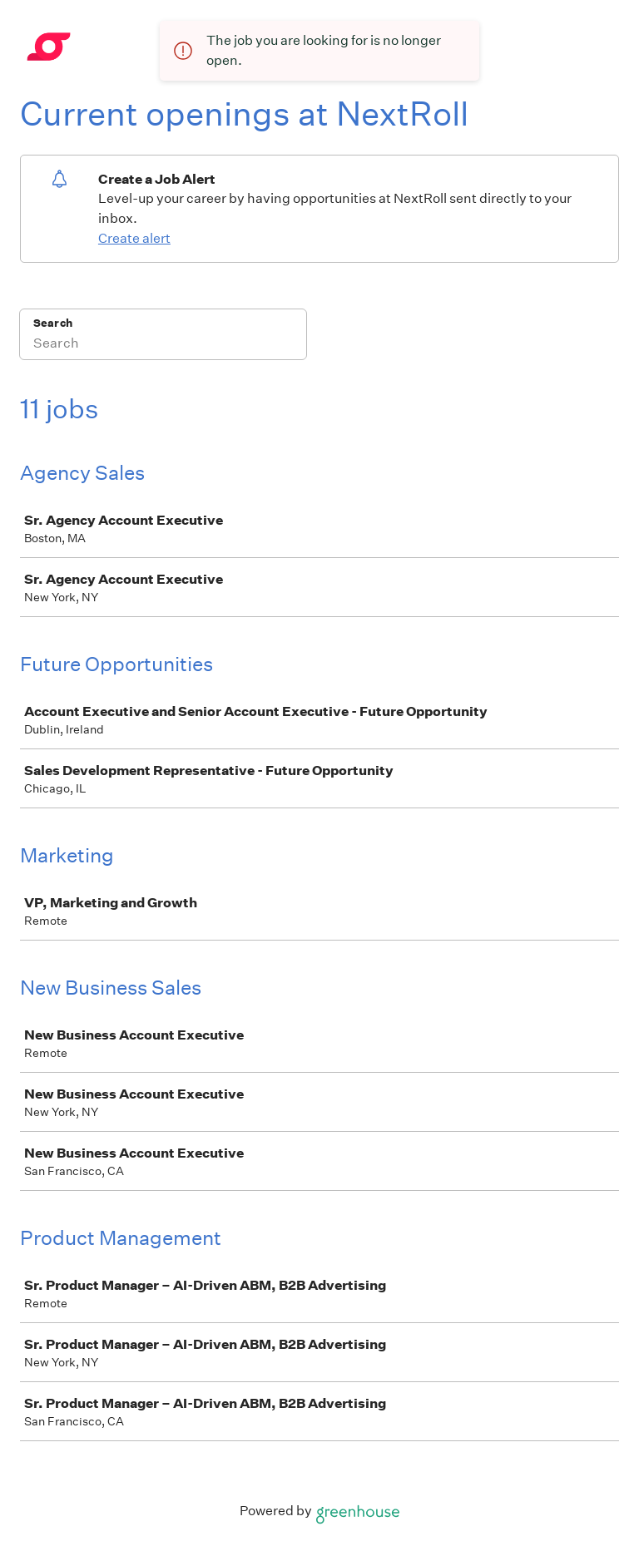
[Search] (163, 345)
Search (52, 323)
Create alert (134, 238)
